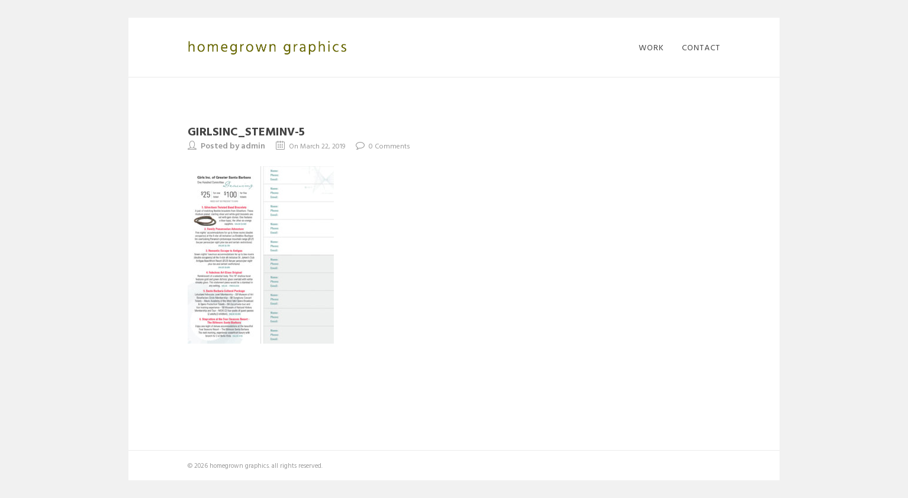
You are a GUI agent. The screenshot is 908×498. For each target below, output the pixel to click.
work (651, 47)
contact (701, 47)
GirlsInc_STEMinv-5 (246, 131)
